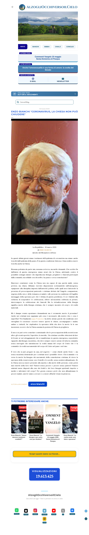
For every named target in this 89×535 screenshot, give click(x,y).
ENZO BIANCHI (45, 250)
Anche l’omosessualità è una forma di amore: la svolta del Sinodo (47, 69)
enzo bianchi (38, 384)
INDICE (22, 46)
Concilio (71, 47)
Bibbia (48, 47)
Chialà (59, 47)
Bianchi (37, 47)
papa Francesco (38, 319)
